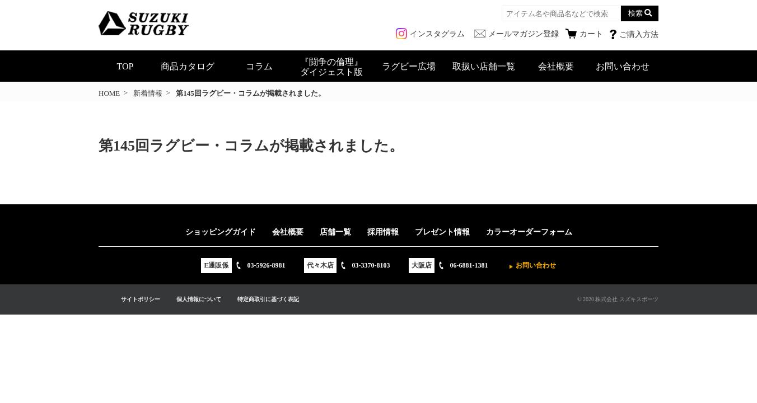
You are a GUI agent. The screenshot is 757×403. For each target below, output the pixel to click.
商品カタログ (187, 66)
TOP (125, 66)
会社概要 (556, 66)
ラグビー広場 (409, 66)
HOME (109, 93)
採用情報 (383, 232)
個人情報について (198, 299)
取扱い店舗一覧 (483, 66)
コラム (259, 66)
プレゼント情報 (442, 232)
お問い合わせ (622, 66)
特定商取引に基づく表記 (268, 299)
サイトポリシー (140, 299)
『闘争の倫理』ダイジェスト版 (331, 67)
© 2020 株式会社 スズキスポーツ (617, 299)
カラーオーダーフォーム (529, 232)
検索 (635, 13)
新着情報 (147, 93)
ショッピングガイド (220, 232)
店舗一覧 (335, 232)
